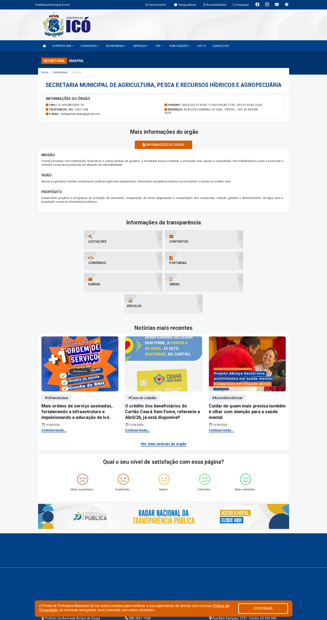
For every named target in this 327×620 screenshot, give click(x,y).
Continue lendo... (54, 387)
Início (44, 72)
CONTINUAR (263, 608)
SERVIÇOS (141, 46)
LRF (159, 46)
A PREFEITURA (63, 46)
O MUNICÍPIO (89, 46)
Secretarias (60, 72)
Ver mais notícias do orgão (163, 401)
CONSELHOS (220, 46)
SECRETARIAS (116, 46)
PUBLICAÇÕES (180, 46)
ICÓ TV (202, 46)
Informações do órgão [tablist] (163, 145)
